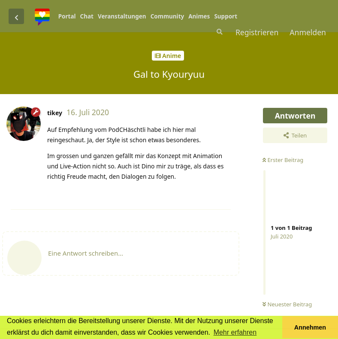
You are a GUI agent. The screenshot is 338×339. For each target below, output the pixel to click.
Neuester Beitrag (287, 304)
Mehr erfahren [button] (235, 332)
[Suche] (219, 32)
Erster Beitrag (283, 160)
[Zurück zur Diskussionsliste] (16, 16)
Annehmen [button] (310, 327)
